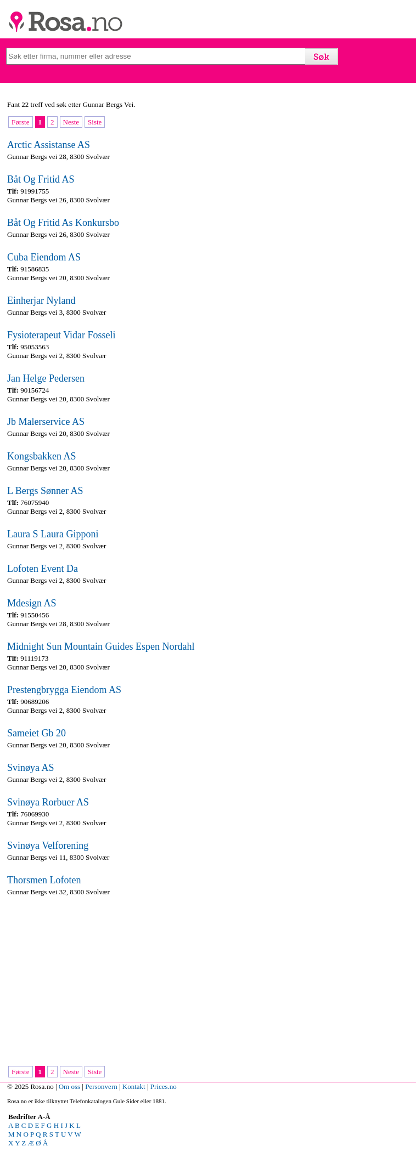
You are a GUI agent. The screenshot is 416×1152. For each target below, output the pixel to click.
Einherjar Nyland (41, 300)
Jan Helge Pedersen (46, 378)
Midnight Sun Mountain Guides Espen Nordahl (100, 646)
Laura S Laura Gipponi (52, 534)
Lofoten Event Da (42, 568)
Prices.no (163, 1086)
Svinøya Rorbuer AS (48, 802)
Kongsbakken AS (41, 456)
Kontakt (133, 1086)
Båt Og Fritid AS (41, 179)
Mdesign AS (32, 603)
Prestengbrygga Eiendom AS (64, 689)
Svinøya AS (30, 767)
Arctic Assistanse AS (48, 144)
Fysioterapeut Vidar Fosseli (61, 335)
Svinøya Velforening (47, 845)
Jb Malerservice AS (46, 421)
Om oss (69, 1086)
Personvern (101, 1086)
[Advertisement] (204, 982)
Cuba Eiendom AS (44, 257)
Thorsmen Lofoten (44, 880)
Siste (95, 122)
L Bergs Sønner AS (45, 490)
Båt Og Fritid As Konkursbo (63, 222)
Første (21, 122)
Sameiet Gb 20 (36, 733)
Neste (71, 122)
